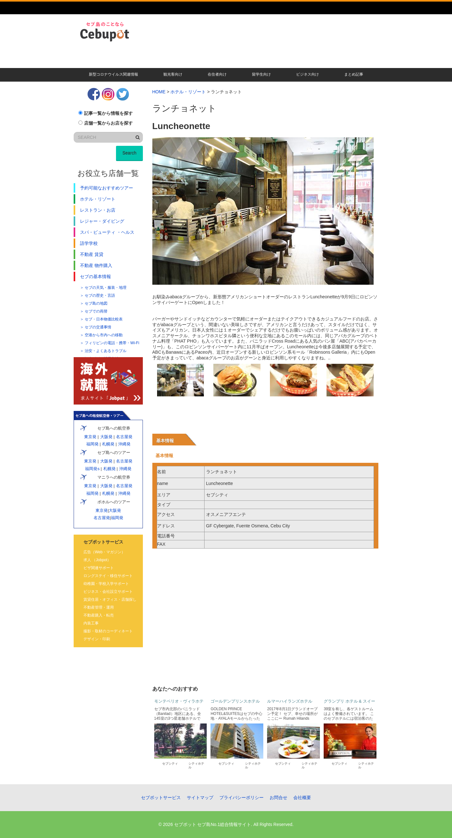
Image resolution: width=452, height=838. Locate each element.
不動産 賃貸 (91, 254)
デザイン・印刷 (96, 639)
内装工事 (91, 623)
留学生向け (261, 74)
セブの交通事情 (98, 327)
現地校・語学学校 (164, 62)
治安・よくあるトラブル (105, 351)
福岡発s (92, 468)
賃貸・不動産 (128, 62)
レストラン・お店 (97, 210)
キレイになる (266, 62)
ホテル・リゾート (188, 91)
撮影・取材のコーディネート (108, 631)
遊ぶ (330, 62)
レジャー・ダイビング (102, 221)
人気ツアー (298, 62)
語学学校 (89, 243)
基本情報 (165, 440)
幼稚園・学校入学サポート (106, 583)
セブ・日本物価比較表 (104, 319)
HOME (159, 91)
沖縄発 (124, 444)
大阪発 (106, 436)
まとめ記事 (353, 74)
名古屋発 (124, 436)
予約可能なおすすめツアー (106, 187)
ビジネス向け (307, 74)
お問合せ (278, 797)
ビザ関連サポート (98, 568)
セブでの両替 (96, 311)
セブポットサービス (161, 797)
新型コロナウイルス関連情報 (113, 74)
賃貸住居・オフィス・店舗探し (110, 599)
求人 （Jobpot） (97, 560)
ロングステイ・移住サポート (108, 576)
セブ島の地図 (96, 303)
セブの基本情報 (95, 276)
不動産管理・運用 (98, 607)
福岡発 (92, 444)
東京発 (90, 436)
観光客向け (172, 74)
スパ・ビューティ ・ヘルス (107, 232)
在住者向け (217, 74)
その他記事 (362, 62)
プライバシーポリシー (241, 797)
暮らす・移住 (92, 62)
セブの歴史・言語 (100, 295)
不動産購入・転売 (98, 615)
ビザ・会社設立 (200, 62)
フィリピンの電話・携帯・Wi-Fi (112, 343)
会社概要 (302, 797)
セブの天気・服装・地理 (105, 287)
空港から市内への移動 (104, 335)
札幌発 (108, 444)
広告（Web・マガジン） (104, 552)
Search (129, 152)
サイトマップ (200, 797)
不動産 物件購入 (96, 265)
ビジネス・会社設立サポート (108, 591)
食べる (234, 62)
